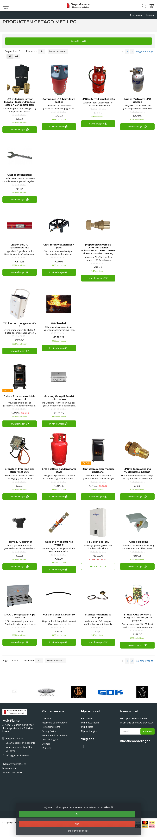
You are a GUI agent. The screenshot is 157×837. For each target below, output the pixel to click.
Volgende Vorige (144, 51)
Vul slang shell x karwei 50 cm (59, 616)
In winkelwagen (19, 129)
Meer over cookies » (78, 831)
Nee (77, 824)
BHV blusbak (59, 323)
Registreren (136, 15)
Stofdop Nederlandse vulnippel (98, 616)
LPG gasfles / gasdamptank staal (59, 470)
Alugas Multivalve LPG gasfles (137, 100)
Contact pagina (50, 739)
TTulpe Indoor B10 (98, 541)
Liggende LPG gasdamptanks (19, 246)
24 (41, 51)
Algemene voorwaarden (54, 722)
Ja (77, 814)
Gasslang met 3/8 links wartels (59, 543)
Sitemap (46, 743)
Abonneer (147, 731)
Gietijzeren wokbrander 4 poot (59, 246)
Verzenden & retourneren (55, 735)
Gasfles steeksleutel (19, 174)
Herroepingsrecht (51, 726)
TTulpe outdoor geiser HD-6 (19, 325)
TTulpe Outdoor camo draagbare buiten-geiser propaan (137, 617)
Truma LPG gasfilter (19, 541)
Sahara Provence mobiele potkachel (19, 398)
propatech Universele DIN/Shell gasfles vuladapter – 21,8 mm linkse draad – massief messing (98, 249)
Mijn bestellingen (90, 722)
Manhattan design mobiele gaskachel (98, 470)
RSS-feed (46, 748)
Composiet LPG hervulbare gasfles (58, 100)
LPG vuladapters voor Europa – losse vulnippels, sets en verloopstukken (19, 102)
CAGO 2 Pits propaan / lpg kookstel (20, 616)
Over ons (46, 718)
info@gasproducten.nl (17, 755)
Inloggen (150, 15)
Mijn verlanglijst (89, 731)
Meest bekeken (58, 51)
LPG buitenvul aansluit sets (98, 99)
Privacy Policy (49, 731)
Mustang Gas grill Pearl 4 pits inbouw (59, 398)
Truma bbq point (137, 541)
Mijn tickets (87, 726)
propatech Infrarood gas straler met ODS (19, 470)
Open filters (78, 41)
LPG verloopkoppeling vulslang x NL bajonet (137, 470)
